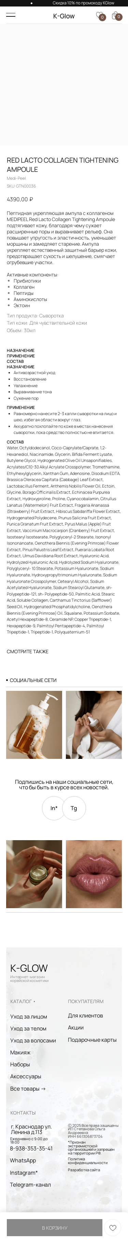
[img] (34, 874)
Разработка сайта (84, 1169)
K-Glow (64, 16)
